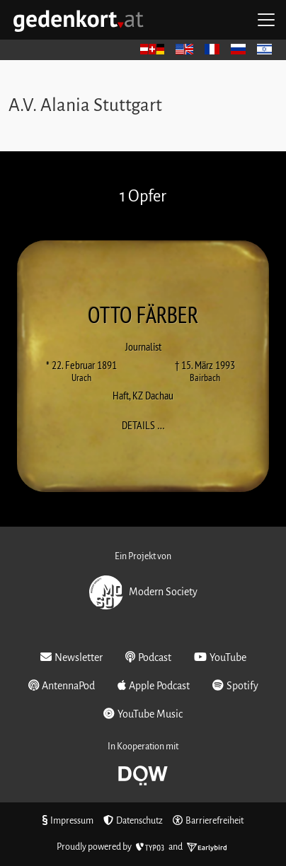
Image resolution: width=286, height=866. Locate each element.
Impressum (67, 821)
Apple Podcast (154, 685)
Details (147, 424)
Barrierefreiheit (208, 821)
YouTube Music (143, 714)
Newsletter (71, 657)
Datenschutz (133, 821)
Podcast (148, 657)
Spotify (235, 685)
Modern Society (143, 592)
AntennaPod (62, 685)
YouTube (220, 657)
